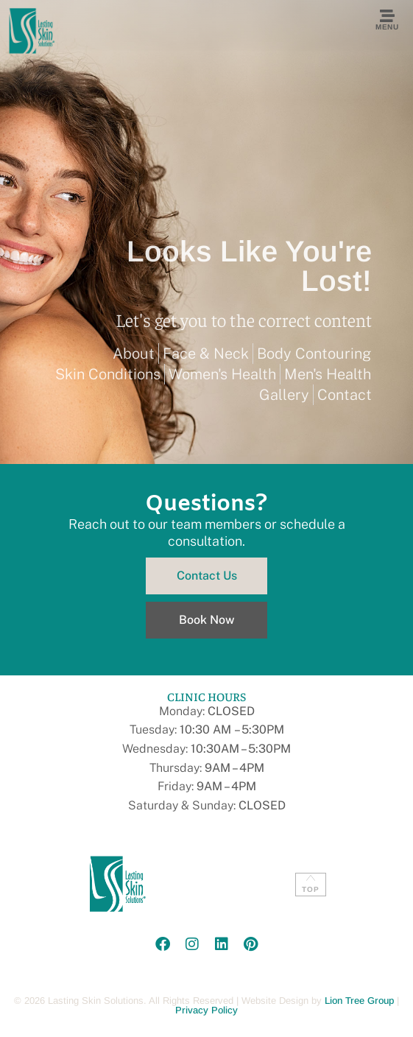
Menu (386, 27)
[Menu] (387, 16)
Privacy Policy (206, 1010)
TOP (311, 889)
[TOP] (310, 877)
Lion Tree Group (359, 1000)
